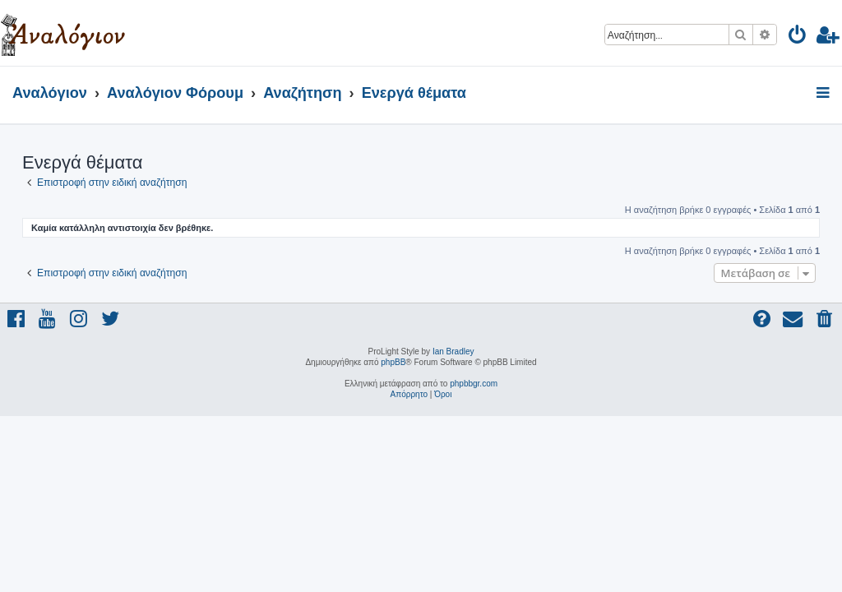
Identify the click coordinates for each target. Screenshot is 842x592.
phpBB (393, 362)
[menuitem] (798, 37)
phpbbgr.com (473, 383)
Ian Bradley (453, 351)
